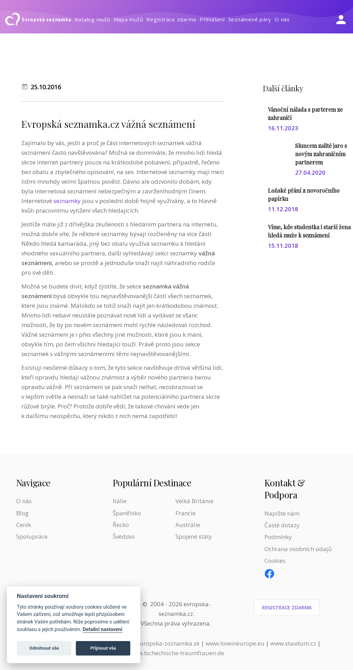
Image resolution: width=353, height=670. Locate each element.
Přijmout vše (103, 648)
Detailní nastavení (102, 629)
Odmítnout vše (44, 648)
